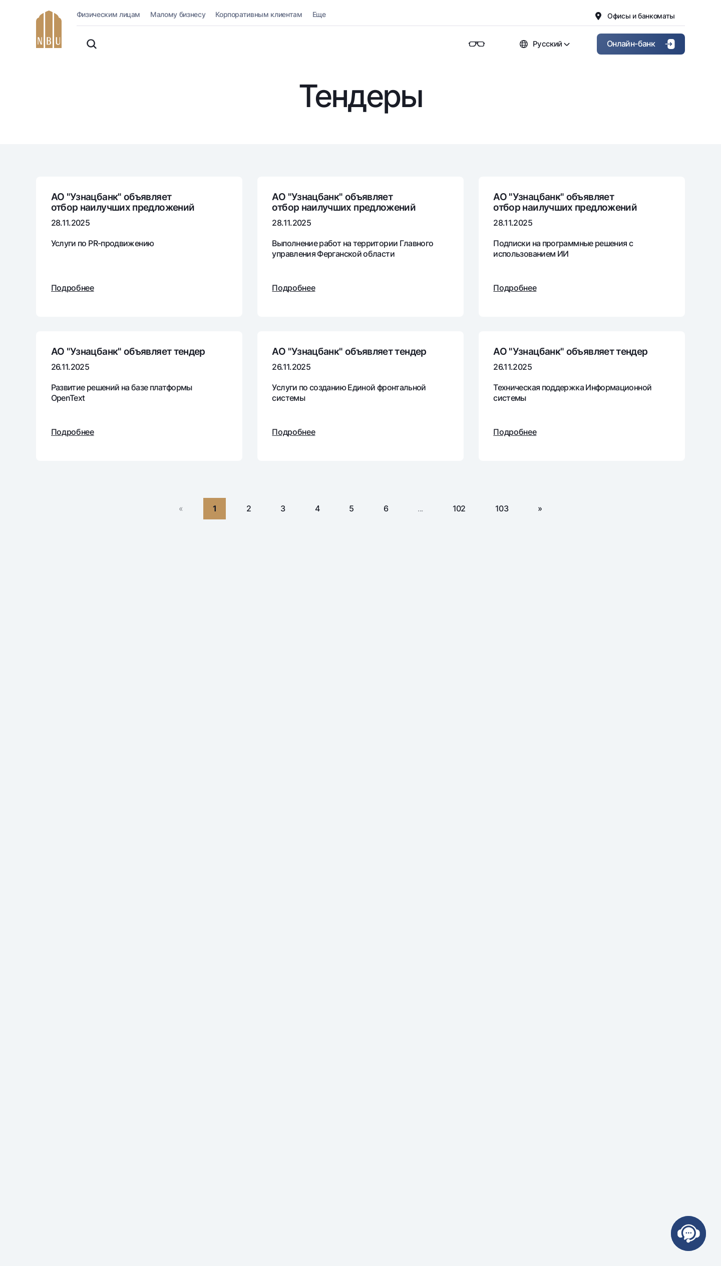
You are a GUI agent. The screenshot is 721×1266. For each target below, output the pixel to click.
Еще (319, 14)
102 (459, 508)
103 (501, 508)
